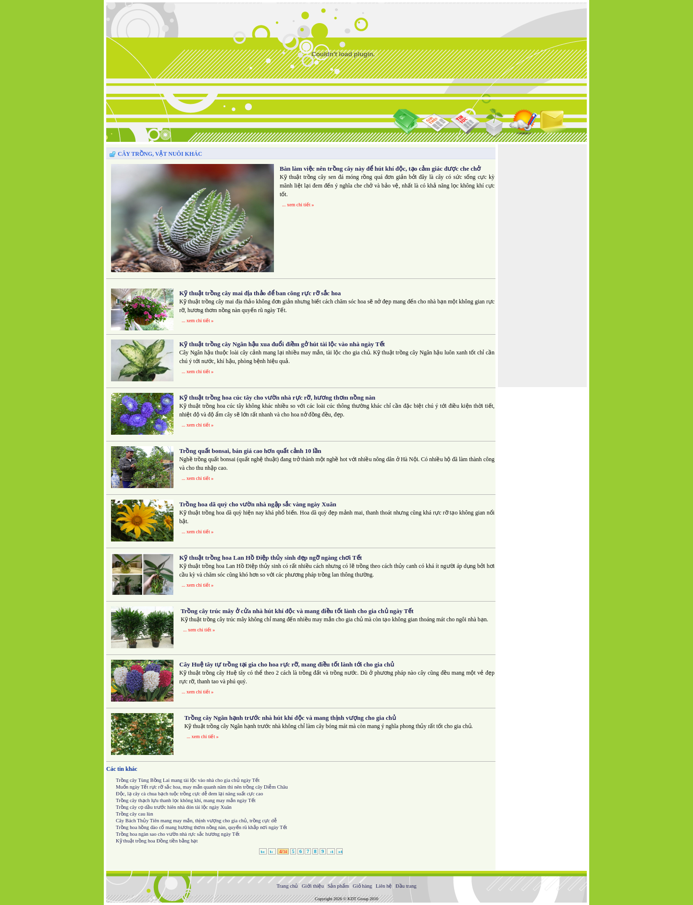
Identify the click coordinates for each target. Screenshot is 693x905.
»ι (339, 851)
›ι (330, 851)
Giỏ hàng (362, 886)
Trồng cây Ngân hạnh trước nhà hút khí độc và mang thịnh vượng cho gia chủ (290, 717)
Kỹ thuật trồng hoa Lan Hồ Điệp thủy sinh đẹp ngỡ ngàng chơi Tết (270, 557)
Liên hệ (384, 886)
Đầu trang (406, 886)
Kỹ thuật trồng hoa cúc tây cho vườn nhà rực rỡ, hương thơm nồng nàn (277, 397)
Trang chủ (287, 886)
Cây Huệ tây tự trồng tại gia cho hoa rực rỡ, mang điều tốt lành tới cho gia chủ (286, 664)
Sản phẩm (338, 886)
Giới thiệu (313, 886)
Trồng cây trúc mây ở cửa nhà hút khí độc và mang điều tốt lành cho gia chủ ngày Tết (297, 611)
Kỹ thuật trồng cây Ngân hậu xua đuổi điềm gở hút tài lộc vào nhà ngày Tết (282, 344)
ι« (263, 851)
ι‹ (272, 851)
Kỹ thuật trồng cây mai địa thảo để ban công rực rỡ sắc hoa (260, 293)
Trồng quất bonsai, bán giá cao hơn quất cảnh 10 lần (250, 450)
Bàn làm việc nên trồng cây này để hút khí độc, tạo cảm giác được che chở (380, 168)
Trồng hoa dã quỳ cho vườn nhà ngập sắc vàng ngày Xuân (257, 504)
